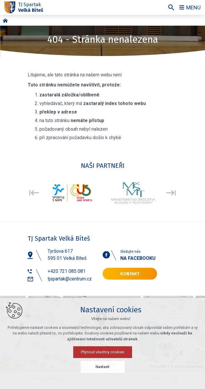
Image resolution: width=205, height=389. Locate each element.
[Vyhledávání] (171, 7)
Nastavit (102, 367)
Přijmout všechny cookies (102, 352)
